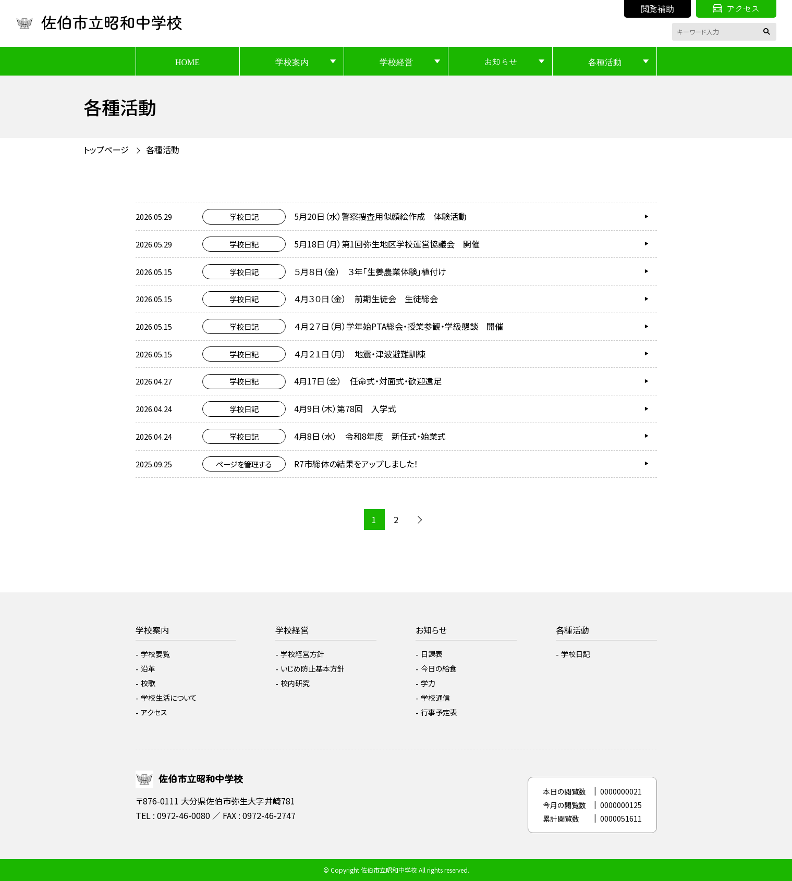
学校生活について (169, 697)
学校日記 (575, 654)
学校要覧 (155, 654)
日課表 (432, 654)
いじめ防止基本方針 (313, 668)
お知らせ (500, 61)
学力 (428, 683)
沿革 (148, 668)
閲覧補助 (657, 8)
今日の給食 (439, 668)
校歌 (148, 683)
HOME (187, 61)
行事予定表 (439, 712)
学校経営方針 (302, 654)
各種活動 (605, 61)
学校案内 (292, 61)
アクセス (736, 8)
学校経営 (396, 61)
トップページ (106, 149)
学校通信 (435, 697)
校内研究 (295, 683)
